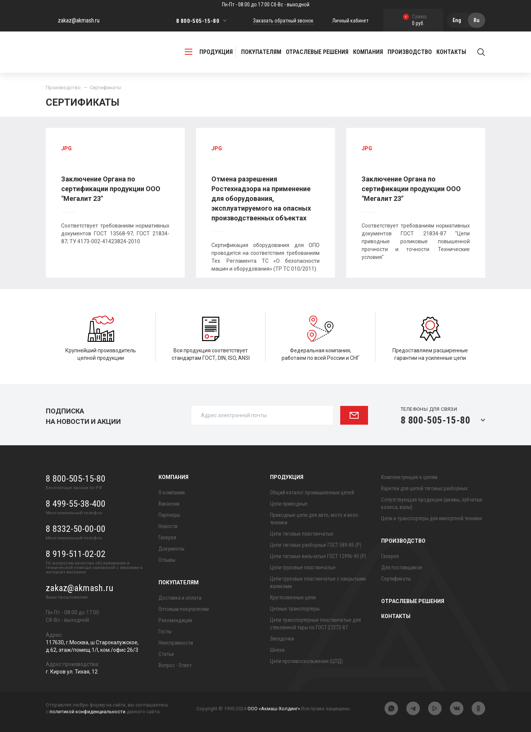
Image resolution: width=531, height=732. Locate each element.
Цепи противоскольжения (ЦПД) (306, 661)
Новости (168, 526)
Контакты (451, 51)
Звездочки (282, 639)
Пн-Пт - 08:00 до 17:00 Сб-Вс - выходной (265, 4)
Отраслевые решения (317, 51)
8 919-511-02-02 (76, 554)
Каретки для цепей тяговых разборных (424, 488)
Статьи (166, 654)
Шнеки (277, 650)
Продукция (286, 477)
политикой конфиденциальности (87, 711)
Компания (173, 477)
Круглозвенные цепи (293, 597)
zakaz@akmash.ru (79, 20)
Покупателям (178, 582)
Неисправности (175, 643)
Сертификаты (396, 579)
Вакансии (169, 504)
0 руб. (415, 20)
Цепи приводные (289, 504)
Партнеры (169, 515)
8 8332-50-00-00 (76, 529)
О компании (171, 492)
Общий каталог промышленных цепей (312, 492)
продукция (209, 51)
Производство (63, 87)
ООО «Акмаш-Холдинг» (273, 708)
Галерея (167, 537)
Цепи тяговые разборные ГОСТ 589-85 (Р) (315, 545)
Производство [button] (410, 51)
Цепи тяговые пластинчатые (301, 534)
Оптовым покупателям (183, 609)
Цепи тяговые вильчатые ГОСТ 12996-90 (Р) (318, 556)
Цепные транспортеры (295, 609)
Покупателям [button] (261, 51)
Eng (457, 20)
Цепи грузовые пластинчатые (303, 567)
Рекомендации (175, 620)
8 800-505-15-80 (197, 21)
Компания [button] (368, 51)
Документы (171, 549)
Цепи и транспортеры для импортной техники (431, 518)
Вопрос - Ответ (175, 665)
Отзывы (166, 560)
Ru (477, 20)
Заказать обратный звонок (283, 21)
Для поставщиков (401, 567)
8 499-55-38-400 (76, 503)
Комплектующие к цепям (409, 477)
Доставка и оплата (179, 598)
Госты (165, 632)
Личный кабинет (350, 21)
